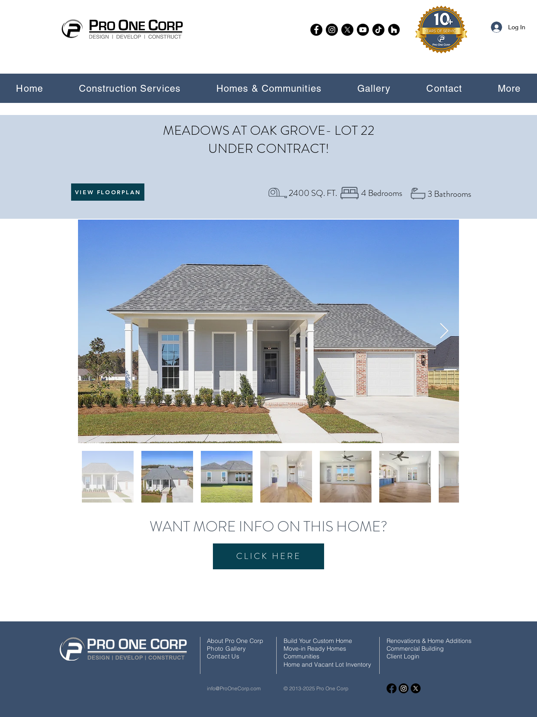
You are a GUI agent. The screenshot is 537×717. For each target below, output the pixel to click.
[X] (347, 30)
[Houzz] (394, 30)
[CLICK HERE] (268, 556)
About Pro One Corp (235, 641)
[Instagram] (332, 30)
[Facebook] (316, 30)
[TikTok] (378, 30)
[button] (129, 88)
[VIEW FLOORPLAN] (107, 192)
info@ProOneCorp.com (234, 688)
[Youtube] (363, 30)
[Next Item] (444, 331)
